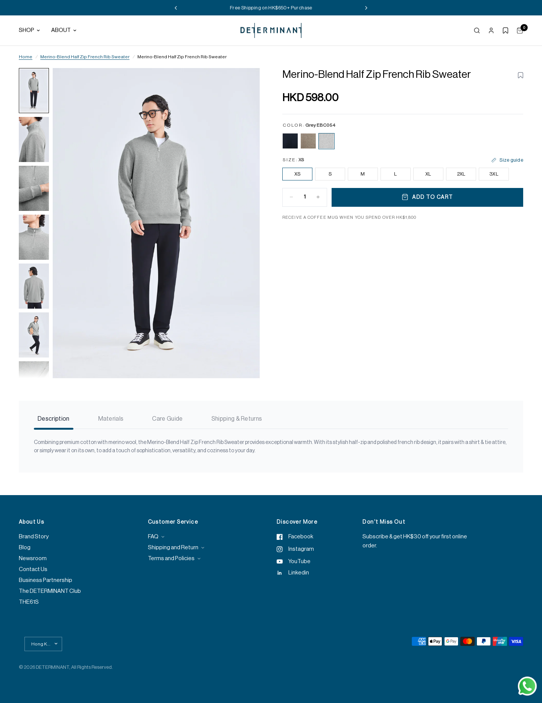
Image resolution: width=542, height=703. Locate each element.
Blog (24, 547)
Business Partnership (45, 580)
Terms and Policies (171, 558)
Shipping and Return (173, 547)
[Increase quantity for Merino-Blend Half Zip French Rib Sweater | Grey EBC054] (318, 197)
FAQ (153, 536)
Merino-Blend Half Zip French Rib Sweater (84, 57)
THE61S (29, 602)
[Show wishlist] (505, 30)
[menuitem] (32, 30)
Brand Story (34, 536)
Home (25, 57)
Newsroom (33, 558)
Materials (111, 419)
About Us (31, 522)
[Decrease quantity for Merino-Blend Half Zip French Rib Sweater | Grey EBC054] (291, 197)
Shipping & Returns (237, 419)
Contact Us (33, 569)
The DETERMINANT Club (50, 591)
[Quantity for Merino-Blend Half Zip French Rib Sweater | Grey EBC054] (304, 197)
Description (54, 419)
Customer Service (173, 522)
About (63, 30)
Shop (29, 30)
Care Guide (167, 419)
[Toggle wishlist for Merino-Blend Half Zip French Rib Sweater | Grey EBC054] (520, 75)
